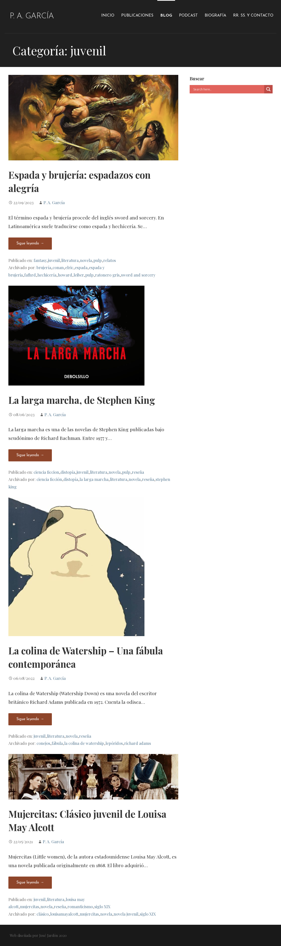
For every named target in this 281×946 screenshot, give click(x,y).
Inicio (107, 16)
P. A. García (32, 16)
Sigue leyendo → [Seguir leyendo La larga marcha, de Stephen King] (30, 455)
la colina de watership (84, 743)
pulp (97, 260)
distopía (67, 472)
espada (81, 267)
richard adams (137, 743)
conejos (43, 743)
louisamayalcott (64, 914)
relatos (109, 260)
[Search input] (228, 89)
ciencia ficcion (46, 472)
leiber (79, 275)
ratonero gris (107, 275)
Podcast (188, 16)
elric (69, 267)
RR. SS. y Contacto (253, 16)
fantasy (40, 260)
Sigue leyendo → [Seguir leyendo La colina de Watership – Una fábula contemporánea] (30, 719)
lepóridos (114, 743)
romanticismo (80, 906)
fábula (57, 743)
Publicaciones (137, 16)
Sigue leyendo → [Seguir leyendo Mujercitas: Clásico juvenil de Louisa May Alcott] (30, 882)
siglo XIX (102, 906)
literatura (70, 260)
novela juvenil (126, 914)
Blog (166, 16)
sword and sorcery (138, 275)
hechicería (46, 275)
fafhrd (30, 275)
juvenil (54, 260)
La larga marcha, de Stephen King (81, 399)
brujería (44, 267)
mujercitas (29, 906)
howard (65, 275)
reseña (138, 472)
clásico (43, 914)
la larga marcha (94, 479)
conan (58, 267)
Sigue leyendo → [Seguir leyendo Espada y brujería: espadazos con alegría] (30, 243)
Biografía (215, 16)
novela (86, 260)
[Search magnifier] (268, 89)
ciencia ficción (49, 479)
